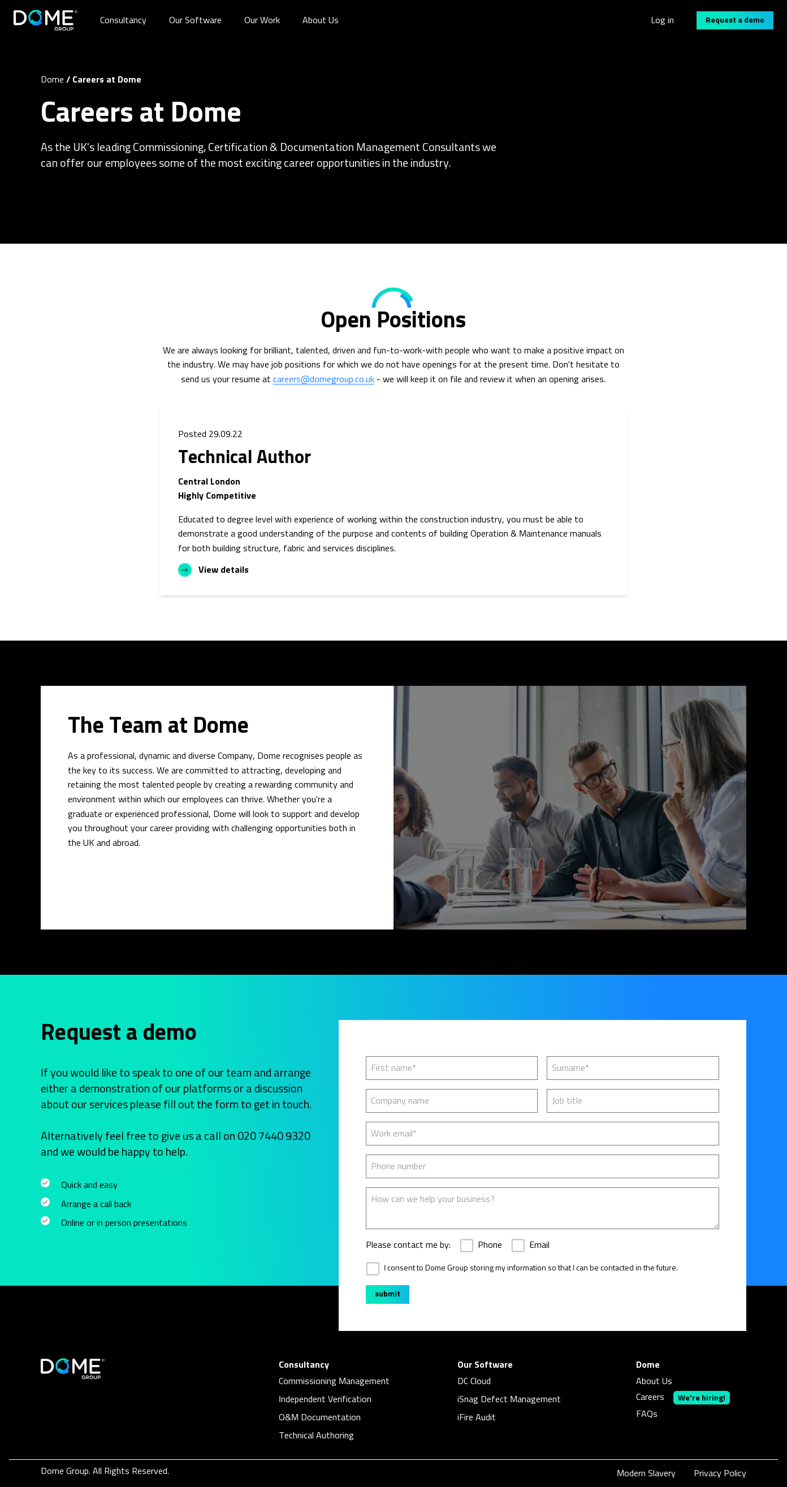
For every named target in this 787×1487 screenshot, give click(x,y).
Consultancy (123, 20)
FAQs (647, 1414)
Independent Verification (325, 1399)
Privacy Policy (720, 1473)
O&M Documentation (320, 1417)
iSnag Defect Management (509, 1399)
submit (387, 1294)
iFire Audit (476, 1417)
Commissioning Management (334, 1381)
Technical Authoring (316, 1435)
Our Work (262, 20)
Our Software (195, 20)
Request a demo (735, 20)
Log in (662, 20)
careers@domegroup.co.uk (323, 379)
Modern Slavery (646, 1473)
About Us (320, 20)
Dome (52, 79)
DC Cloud (474, 1381)
